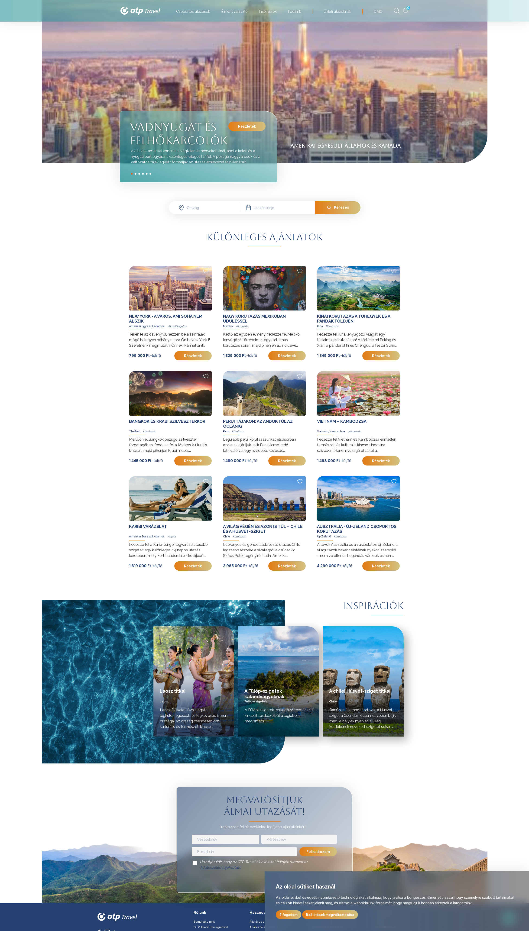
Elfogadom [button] (288, 915)
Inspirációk (268, 11)
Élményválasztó (234, 11)
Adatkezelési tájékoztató (220, 867)
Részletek (247, 126)
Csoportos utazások (193, 11)
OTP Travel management (211, 927)
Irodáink (294, 11)
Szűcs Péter (233, 555)
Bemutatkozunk (204, 921)
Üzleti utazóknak (337, 11)
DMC (378, 11)
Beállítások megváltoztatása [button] (330, 915)
